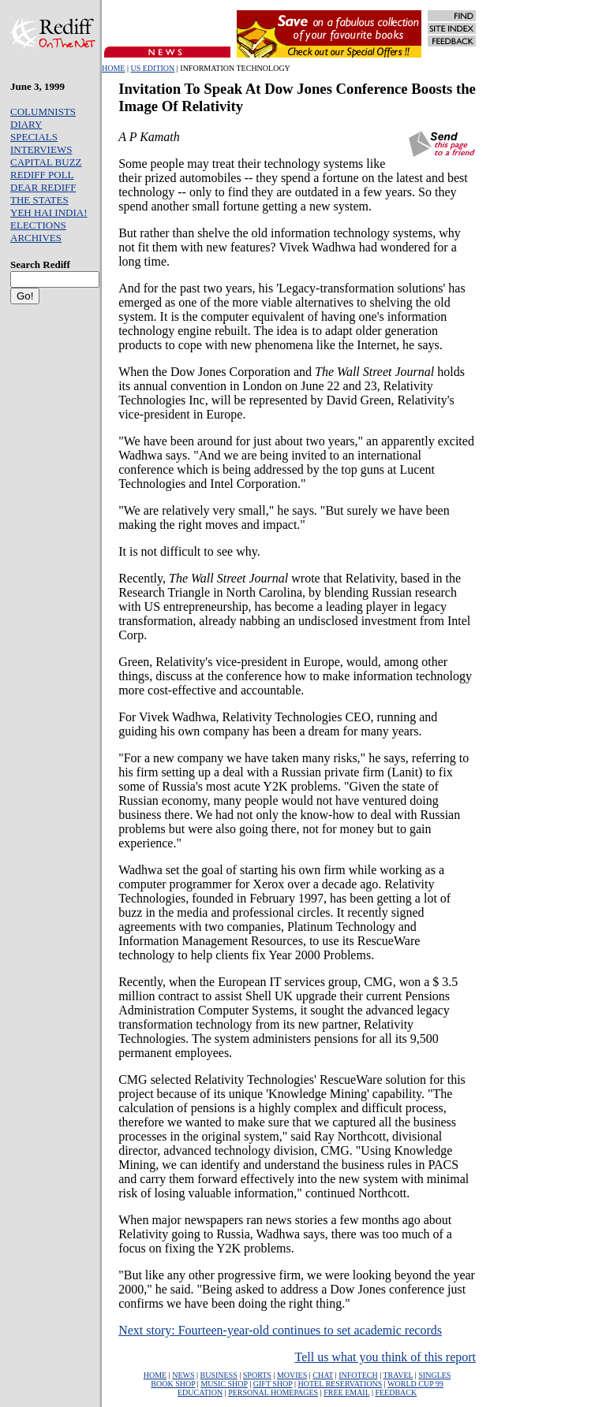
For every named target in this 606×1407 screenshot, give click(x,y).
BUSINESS (219, 1375)
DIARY (26, 124)
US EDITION (152, 68)
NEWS (183, 1375)
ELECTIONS (38, 225)
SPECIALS (34, 137)
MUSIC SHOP (223, 1383)
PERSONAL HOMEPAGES (273, 1392)
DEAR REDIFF (43, 187)
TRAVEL (398, 1375)
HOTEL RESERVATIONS (340, 1383)
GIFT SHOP (273, 1383)
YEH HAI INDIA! (48, 212)
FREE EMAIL (346, 1392)
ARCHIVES (36, 238)
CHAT (322, 1375)
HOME (113, 68)
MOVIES (292, 1375)
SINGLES (434, 1375)
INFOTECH (358, 1375)
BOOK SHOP (173, 1383)
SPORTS (257, 1375)
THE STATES (39, 200)
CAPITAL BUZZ (46, 162)
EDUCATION (200, 1392)
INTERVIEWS (41, 149)
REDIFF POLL (42, 175)
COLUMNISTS (43, 111)
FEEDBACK (396, 1392)
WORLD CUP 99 (415, 1383)
